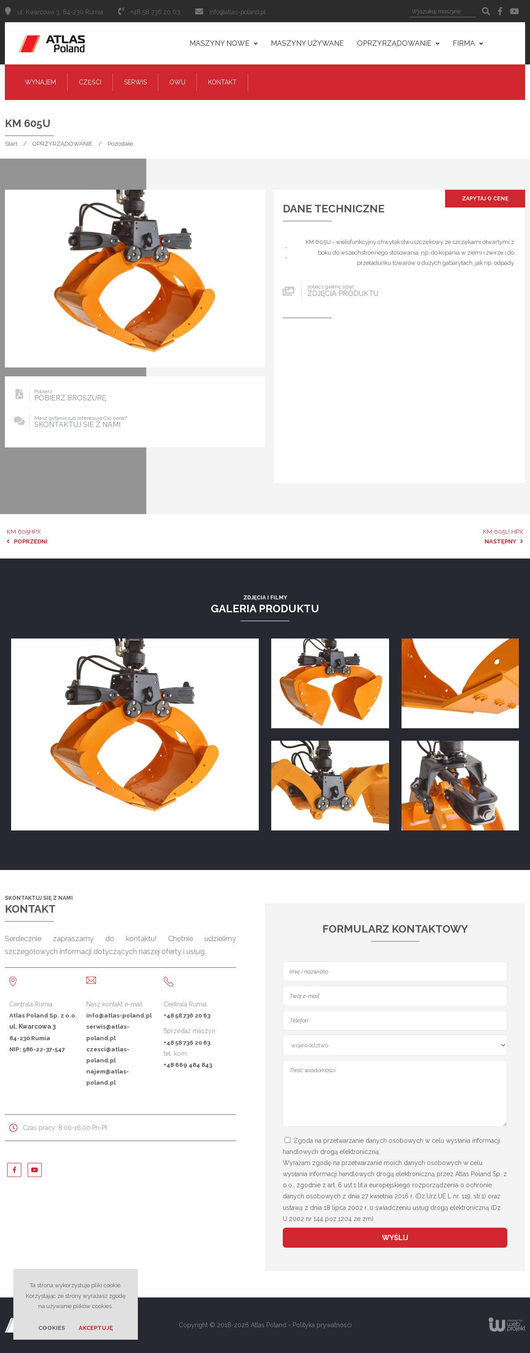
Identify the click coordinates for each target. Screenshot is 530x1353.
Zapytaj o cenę (485, 199)
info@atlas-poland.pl (237, 12)
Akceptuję (96, 1328)
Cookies (51, 1328)
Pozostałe (120, 143)
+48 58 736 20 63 (187, 1015)
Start (11, 143)
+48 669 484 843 (188, 1064)
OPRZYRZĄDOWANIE (62, 143)
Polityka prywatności (322, 1325)
